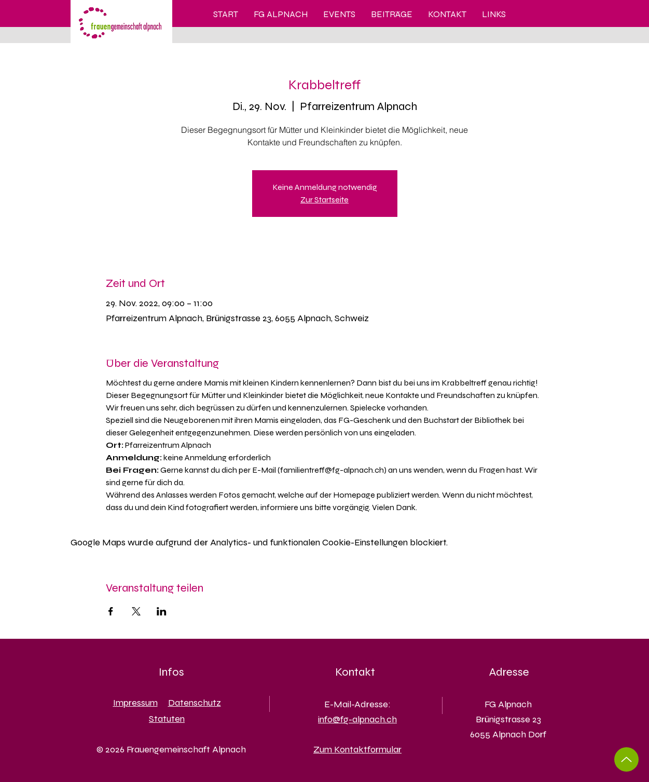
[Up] (626, 759)
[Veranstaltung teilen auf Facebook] (111, 611)
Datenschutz (194, 702)
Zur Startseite (324, 199)
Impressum (135, 702)
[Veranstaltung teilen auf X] (136, 611)
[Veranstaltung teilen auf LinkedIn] (162, 611)
